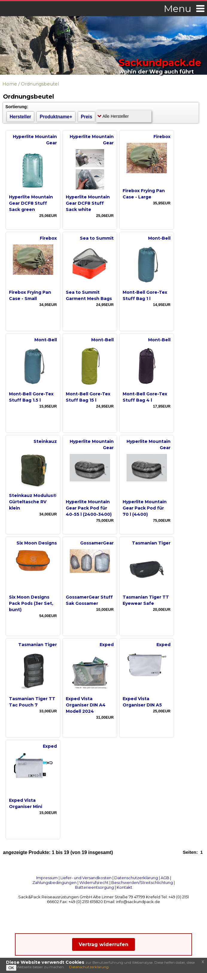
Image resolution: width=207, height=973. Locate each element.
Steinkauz (45, 441)
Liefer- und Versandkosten (86, 877)
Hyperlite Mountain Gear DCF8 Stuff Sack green (31, 203)
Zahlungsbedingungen (54, 882)
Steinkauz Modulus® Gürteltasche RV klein (33, 502)
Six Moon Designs (36, 543)
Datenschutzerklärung (136, 877)
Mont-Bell (159, 238)
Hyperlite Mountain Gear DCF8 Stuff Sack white (88, 203)
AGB (165, 877)
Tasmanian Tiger (151, 543)
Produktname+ (56, 116)
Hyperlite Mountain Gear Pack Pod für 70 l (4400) (145, 508)
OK (11, 968)
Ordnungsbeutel (40, 84)
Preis (86, 116)
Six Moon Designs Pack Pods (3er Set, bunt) (31, 603)
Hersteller (20, 116)
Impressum (47, 877)
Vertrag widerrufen (103, 944)
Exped (107, 644)
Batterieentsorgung (94, 887)
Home (9, 84)
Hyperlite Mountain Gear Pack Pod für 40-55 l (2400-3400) (89, 508)
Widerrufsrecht (94, 882)
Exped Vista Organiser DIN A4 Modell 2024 (86, 705)
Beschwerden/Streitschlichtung (142, 882)
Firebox (162, 136)
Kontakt (124, 887)
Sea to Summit (97, 238)
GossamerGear (97, 543)
